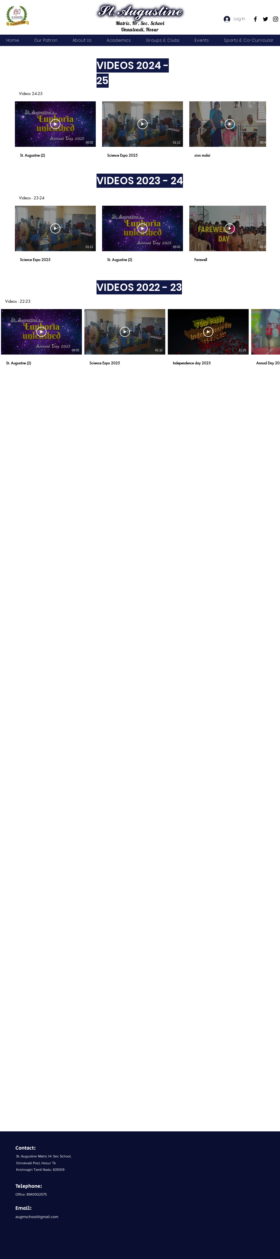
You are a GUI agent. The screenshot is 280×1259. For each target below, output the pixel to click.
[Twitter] (265, 19)
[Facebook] (255, 19)
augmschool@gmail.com (36, 1217)
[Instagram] (275, 19)
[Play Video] (55, 124)
